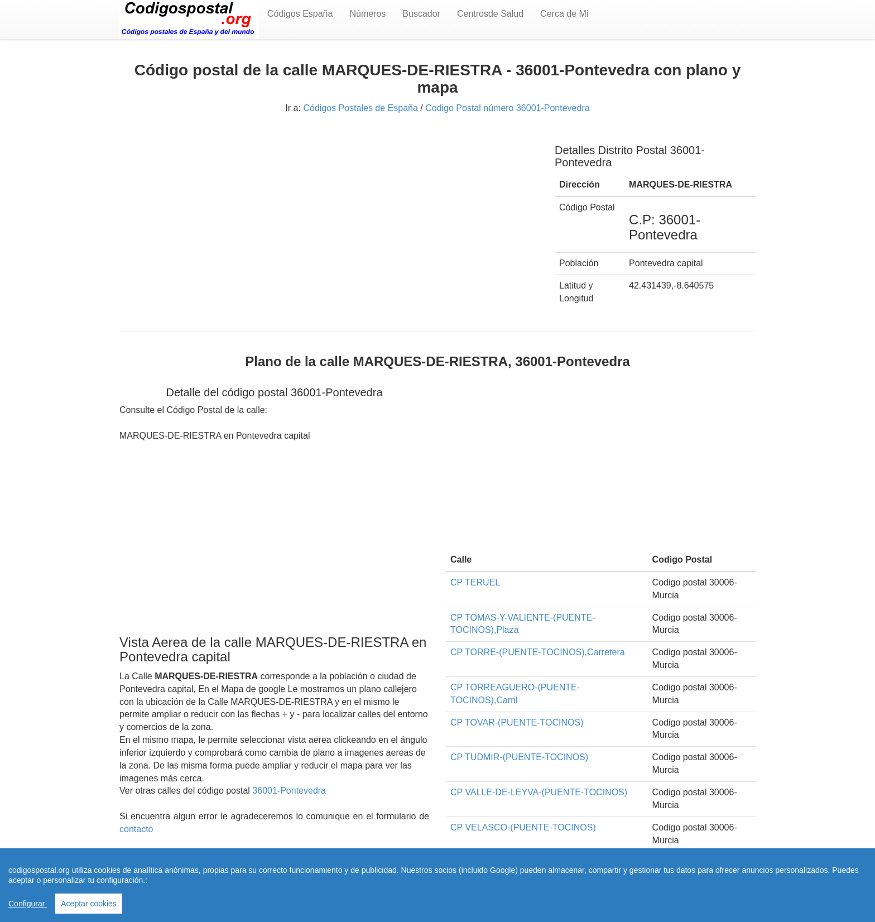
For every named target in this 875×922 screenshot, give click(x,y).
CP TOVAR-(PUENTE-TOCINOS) (517, 722)
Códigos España (300, 13)
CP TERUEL (475, 582)
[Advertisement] (328, 211)
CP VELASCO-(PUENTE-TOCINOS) (523, 827)
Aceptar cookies (89, 903)
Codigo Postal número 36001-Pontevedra (507, 108)
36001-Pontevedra (289, 790)
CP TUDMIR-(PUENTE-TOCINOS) (519, 757)
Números (367, 13)
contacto (136, 829)
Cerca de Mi (564, 13)
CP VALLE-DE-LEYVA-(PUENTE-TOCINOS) (538, 792)
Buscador (421, 13)
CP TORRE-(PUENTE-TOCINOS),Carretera (537, 652)
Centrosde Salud (490, 13)
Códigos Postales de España (360, 108)
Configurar (27, 903)
